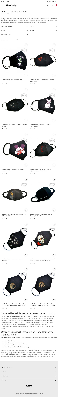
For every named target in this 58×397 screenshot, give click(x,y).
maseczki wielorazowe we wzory (18, 345)
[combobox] (43, 26)
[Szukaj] (27, 26)
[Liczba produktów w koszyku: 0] (55, 5)
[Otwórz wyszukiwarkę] (48, 5)
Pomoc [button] (29, 380)
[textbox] (41, 26)
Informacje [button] (29, 376)
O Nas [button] (29, 372)
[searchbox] (14, 30)
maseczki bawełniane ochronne (15, 316)
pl (2, 1)
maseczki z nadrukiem (10, 347)
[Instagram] (30, 386)
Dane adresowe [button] (29, 367)
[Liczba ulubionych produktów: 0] (52, 5)
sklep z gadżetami (9, 338)
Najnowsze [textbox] (4, 40)
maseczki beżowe (9, 341)
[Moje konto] (51, 1)
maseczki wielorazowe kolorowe (13, 343)
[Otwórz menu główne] (2, 5)
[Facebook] (27, 386)
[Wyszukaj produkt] (14, 26)
